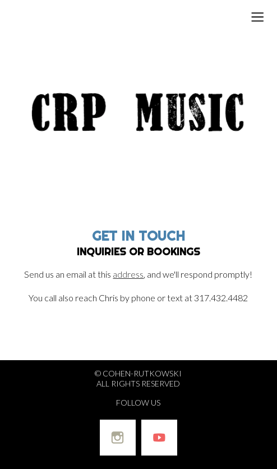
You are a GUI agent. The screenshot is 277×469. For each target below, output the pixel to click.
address (128, 274)
